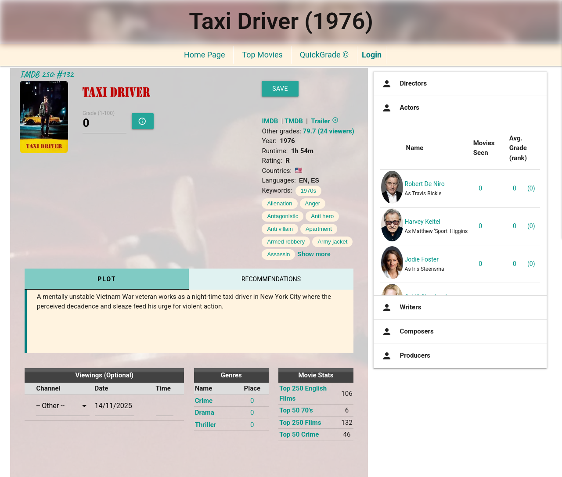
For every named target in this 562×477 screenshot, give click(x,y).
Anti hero (322, 216)
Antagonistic (282, 216)
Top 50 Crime (299, 434)
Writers (401, 307)
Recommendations (271, 279)
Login (372, 54)
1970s (308, 190)
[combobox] (62, 406)
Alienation (279, 203)
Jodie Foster (422, 259)
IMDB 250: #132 (46, 74)
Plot (106, 279)
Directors (403, 84)
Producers (405, 356)
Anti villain (280, 229)
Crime (204, 401)
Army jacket (332, 241)
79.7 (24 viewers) (328, 131)
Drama (204, 412)
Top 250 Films (300, 423)
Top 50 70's (296, 410)
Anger (313, 203)
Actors (399, 108)
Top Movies (262, 54)
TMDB (294, 121)
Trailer (324, 121)
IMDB (270, 121)
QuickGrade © (324, 54)
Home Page (204, 54)
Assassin (278, 254)
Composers (407, 331)
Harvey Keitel (422, 221)
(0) (531, 188)
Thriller (205, 425)
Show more (313, 254)
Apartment (319, 229)
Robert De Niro (425, 183)
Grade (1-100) (99, 113)
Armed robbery (286, 241)
